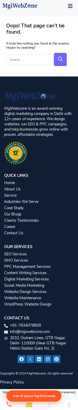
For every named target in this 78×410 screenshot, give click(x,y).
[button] (70, 6)
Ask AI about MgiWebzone (34, 396)
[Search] (60, 59)
